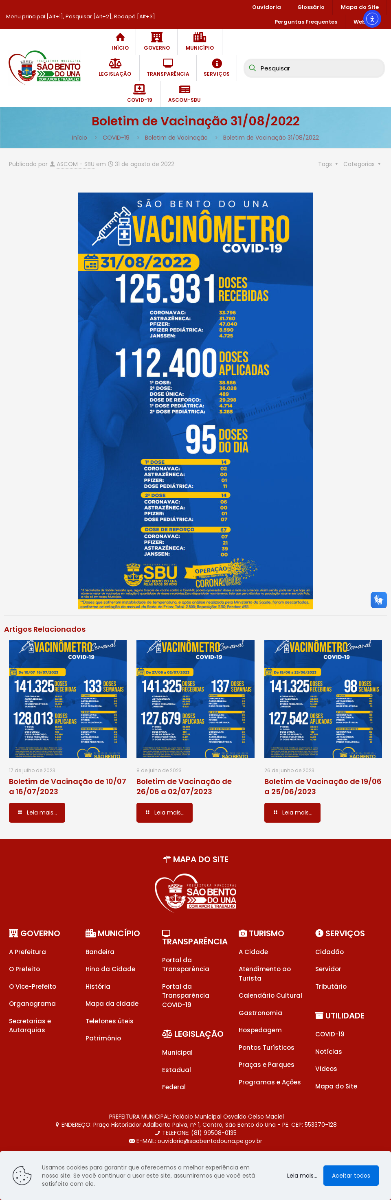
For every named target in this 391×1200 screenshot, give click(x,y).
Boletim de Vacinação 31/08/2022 (271, 138)
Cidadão (329, 952)
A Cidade (253, 952)
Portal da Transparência (185, 965)
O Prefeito (24, 969)
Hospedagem (260, 1030)
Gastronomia (260, 1013)
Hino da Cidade (110, 969)
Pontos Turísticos (266, 1047)
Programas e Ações (270, 1082)
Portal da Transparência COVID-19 (185, 995)
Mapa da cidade (112, 1003)
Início (79, 138)
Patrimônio (103, 1038)
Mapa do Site (336, 1086)
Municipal (177, 1052)
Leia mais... (302, 1176)
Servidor (328, 969)
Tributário (331, 986)
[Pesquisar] (314, 68)
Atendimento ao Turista (265, 974)
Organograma (32, 1003)
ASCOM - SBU (75, 164)
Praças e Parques (266, 1064)
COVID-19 (116, 138)
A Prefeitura (27, 952)
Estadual (176, 1070)
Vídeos (326, 1068)
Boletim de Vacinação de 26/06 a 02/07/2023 (184, 786)
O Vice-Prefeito (32, 986)
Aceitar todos (351, 1176)
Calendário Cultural (270, 995)
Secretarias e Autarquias (30, 1026)
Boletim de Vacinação (176, 138)
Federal (174, 1087)
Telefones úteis (110, 1021)
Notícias (328, 1051)
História (98, 986)
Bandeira (100, 952)
